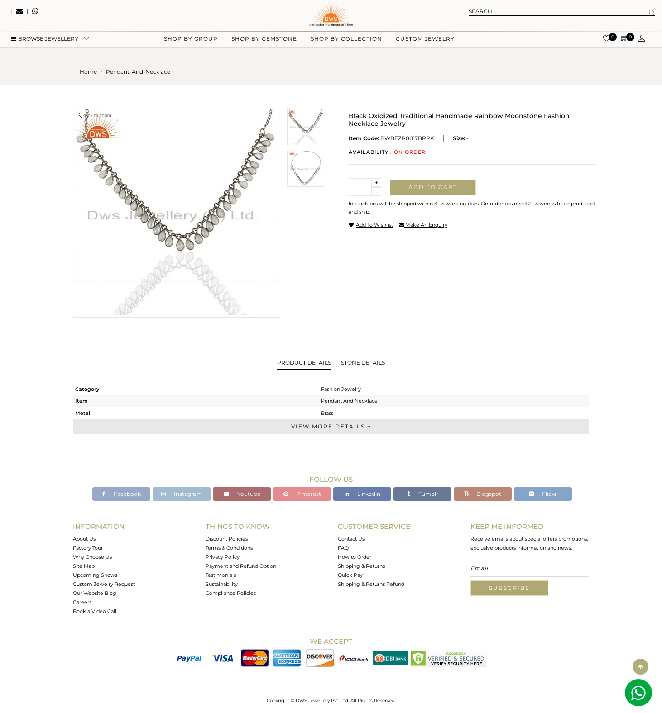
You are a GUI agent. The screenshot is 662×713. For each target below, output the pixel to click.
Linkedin (362, 493)
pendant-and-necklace (138, 71)
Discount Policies (227, 539)
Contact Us (351, 539)
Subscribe (509, 588)
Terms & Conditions (229, 548)
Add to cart (432, 187)
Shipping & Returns (361, 566)
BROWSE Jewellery (44, 45)
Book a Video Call (94, 611)
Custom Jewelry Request (104, 584)
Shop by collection (346, 45)
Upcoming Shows (95, 575)
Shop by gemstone (264, 45)
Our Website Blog (94, 593)
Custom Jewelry (425, 45)
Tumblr (422, 493)
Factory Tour (88, 548)
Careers (82, 602)
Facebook (121, 493)
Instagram (181, 493)
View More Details (331, 426)
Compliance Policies (231, 593)
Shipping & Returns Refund (371, 584)
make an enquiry (423, 225)
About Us (84, 539)
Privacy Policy (223, 557)
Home (88, 71)
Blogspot (482, 493)
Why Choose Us (92, 557)
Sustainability (222, 584)
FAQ (343, 548)
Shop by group (191, 45)
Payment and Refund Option (241, 566)
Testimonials (221, 575)
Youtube (242, 493)
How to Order (354, 557)
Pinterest (302, 493)
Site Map (84, 566)
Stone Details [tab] (363, 362)
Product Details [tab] (304, 362)
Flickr (543, 493)
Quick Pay (350, 575)
